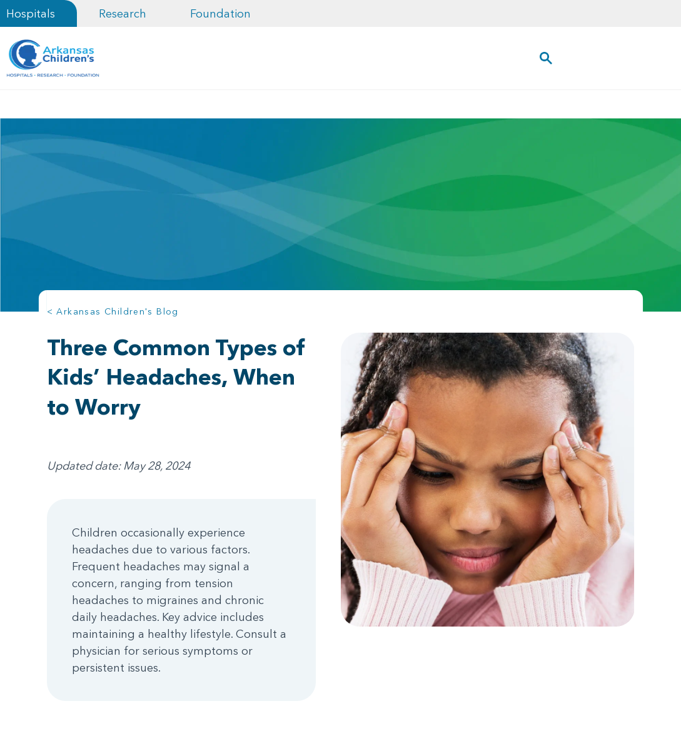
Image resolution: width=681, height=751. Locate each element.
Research (122, 13)
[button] (546, 58)
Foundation (220, 13)
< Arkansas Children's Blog (113, 311)
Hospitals (30, 13)
